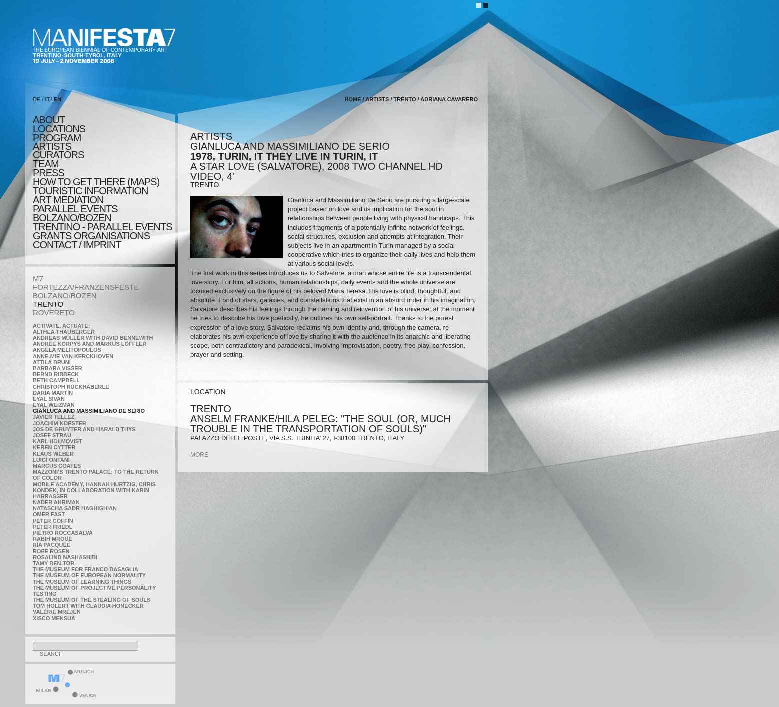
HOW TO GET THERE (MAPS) (96, 181)
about (49, 119)
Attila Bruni (52, 362)
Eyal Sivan (49, 399)
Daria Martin (53, 393)
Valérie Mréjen (57, 612)
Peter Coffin (53, 521)
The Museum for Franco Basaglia (85, 569)
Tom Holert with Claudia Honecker (88, 606)
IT (47, 99)
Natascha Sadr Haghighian (75, 508)
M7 (38, 278)
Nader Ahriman (56, 502)
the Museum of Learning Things (82, 582)
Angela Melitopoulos (67, 350)
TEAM (46, 163)
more (199, 454)
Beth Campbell (56, 380)
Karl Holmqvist (57, 441)
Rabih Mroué (52, 539)
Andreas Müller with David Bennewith (93, 338)
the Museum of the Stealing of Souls (91, 600)
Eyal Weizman (54, 405)
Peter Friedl (52, 527)
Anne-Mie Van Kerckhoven (73, 356)
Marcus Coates (57, 466)
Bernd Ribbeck (56, 374)
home (353, 99)
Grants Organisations (91, 235)
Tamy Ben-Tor (53, 563)
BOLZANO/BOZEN (65, 295)
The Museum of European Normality (89, 575)
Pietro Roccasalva (63, 533)
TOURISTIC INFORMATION (90, 190)
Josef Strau (52, 435)
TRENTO (48, 304)
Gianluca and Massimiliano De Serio (89, 411)
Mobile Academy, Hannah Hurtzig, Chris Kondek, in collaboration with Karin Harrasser (94, 490)
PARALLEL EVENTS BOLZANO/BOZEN (75, 213)
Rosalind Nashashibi (65, 557)
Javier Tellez (54, 417)
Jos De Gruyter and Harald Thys (84, 429)
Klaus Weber (53, 454)
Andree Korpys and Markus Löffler (90, 344)
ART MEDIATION (68, 199)
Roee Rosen (51, 551)
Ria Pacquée (51, 545)
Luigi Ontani (51, 460)
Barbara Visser (57, 368)
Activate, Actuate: (61, 326)
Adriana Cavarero (449, 99)
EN (57, 99)
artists (52, 146)
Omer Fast (49, 514)
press (48, 172)
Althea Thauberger (64, 332)
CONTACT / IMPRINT (77, 244)
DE (36, 99)
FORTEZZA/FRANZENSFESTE (86, 287)
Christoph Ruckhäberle (71, 387)
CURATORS (58, 154)
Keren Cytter (54, 447)
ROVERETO (54, 312)
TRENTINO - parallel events (102, 226)
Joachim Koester (59, 423)
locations (59, 128)
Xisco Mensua (54, 618)
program (57, 137)
